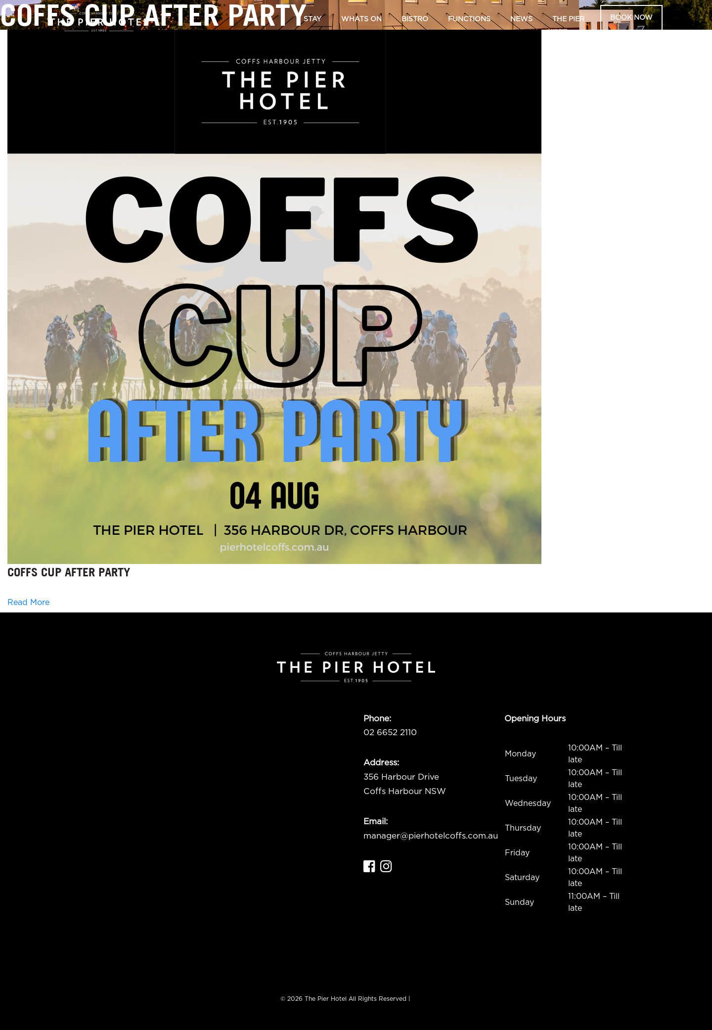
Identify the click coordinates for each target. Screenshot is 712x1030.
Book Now (631, 17)
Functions (469, 19)
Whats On (361, 19)
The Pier (568, 19)
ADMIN (422, 999)
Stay (312, 19)
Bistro (414, 19)
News (521, 19)
